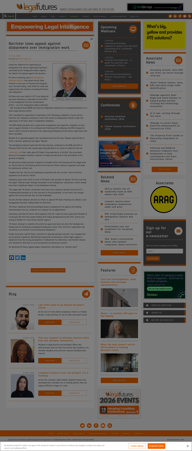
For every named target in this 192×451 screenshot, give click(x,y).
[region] (96, 446)
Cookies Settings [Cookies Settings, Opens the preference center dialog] (137, 446)
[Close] (188, 446)
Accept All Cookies (156, 446)
